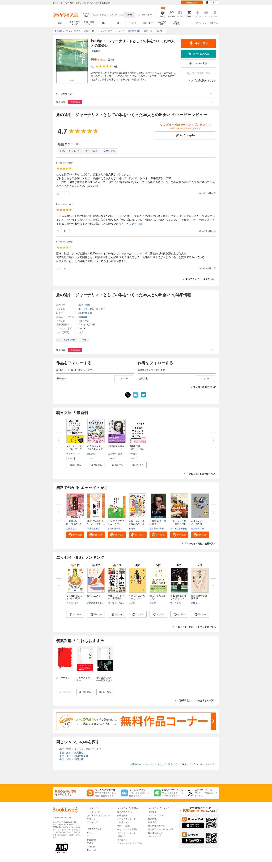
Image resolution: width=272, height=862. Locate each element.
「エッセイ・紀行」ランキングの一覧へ (195, 627)
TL (118, 23)
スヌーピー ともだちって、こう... (74, 449)
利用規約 (152, 822)
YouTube (91, 847)
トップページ (93, 812)
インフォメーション (126, 833)
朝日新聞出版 (85, 313)
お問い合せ (122, 836)
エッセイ (100, 309)
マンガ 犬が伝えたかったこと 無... (116, 524)
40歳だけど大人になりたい (137, 597)
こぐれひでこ (72, 603)
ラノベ (133, 23)
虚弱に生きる (94, 595)
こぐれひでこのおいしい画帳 (74, 597)
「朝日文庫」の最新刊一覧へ (201, 474)
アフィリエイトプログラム (129, 843)
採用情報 (152, 819)
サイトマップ (154, 836)
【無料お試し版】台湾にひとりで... (74, 524)
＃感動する (109, 151)
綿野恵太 (133, 453)
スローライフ (63, 677)
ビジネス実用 (162, 23)
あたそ (132, 528)
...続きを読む (92, 186)
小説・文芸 (147, 23)
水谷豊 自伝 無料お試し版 (158, 522)
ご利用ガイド (213, 23)
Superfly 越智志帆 (178, 528)
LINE (89, 833)
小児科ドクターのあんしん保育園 (95, 449)
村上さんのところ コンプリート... (199, 524)
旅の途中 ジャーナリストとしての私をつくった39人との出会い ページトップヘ (173, 764)
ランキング (92, 822)
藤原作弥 (122, 453)
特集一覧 (91, 819)
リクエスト (122, 840)
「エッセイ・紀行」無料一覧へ (200, 543)
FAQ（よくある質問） (127, 829)
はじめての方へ (199, 23)
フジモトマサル (208, 528)
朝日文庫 (82, 316)
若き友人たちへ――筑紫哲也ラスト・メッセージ (104, 681)
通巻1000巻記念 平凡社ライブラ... (96, 522)
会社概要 (152, 812)
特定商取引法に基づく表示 (160, 829)
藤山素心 (91, 453)
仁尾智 (153, 603)
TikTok (90, 843)
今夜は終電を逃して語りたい (178, 597)
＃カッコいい (92, 151)
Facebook (91, 850)
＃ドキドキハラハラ (70, 151)
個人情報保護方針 (156, 826)
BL (103, 23)
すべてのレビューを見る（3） (200, 279)
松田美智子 (162, 528)
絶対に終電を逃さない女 (98, 603)
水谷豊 (153, 528)
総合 (60, 23)
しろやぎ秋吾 (114, 528)
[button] (75, 465)
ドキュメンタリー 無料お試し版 (178, 524)
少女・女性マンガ (89, 23)
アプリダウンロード (126, 819)
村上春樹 (195, 528)
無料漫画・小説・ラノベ (98, 815)
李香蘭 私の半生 (116, 446)
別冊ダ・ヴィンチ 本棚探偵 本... (116, 598)
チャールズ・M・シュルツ (78, 453)
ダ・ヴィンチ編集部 (117, 603)
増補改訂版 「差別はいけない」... (136, 449)
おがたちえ (71, 528)
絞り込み (86, 15)
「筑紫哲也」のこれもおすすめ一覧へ (196, 700)
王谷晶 (132, 603)
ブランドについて (156, 815)
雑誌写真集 (176, 23)
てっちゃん (175, 603)
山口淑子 (112, 453)
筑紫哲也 (95, 51)
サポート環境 (123, 826)
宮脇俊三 (195, 603)
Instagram (91, 840)
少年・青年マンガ (74, 23)
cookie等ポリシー (156, 833)
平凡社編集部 (93, 528)
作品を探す (122, 815)
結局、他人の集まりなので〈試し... (136, 524)
